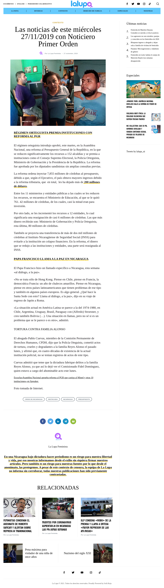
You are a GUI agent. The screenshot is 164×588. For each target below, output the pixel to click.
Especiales (123, 11)
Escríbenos (8, 4)
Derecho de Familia (92, 11)
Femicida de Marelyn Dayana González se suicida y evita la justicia (144, 31)
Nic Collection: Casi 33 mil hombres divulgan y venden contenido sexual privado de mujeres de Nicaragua (136, 131)
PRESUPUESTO (84, 399)
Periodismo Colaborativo (40, 4)
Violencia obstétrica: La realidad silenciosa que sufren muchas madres (136, 116)
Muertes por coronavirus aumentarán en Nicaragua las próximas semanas (56, 526)
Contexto (63, 11)
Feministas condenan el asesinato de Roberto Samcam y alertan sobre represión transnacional (17, 526)
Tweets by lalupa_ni (135, 151)
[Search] (158, 4)
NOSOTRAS (148, 11)
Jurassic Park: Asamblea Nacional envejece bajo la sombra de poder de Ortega (141, 104)
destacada (53, 399)
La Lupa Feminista (54, 53)
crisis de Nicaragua (34, 399)
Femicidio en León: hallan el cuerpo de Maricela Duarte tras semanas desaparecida (145, 58)
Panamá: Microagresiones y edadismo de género (145, 50)
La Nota (15, 11)
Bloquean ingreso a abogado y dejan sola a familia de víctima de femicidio (145, 43)
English (20, 4)
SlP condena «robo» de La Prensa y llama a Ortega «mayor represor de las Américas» (96, 526)
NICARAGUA (68, 399)
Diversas (38, 11)
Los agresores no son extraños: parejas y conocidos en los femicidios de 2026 (145, 37)
